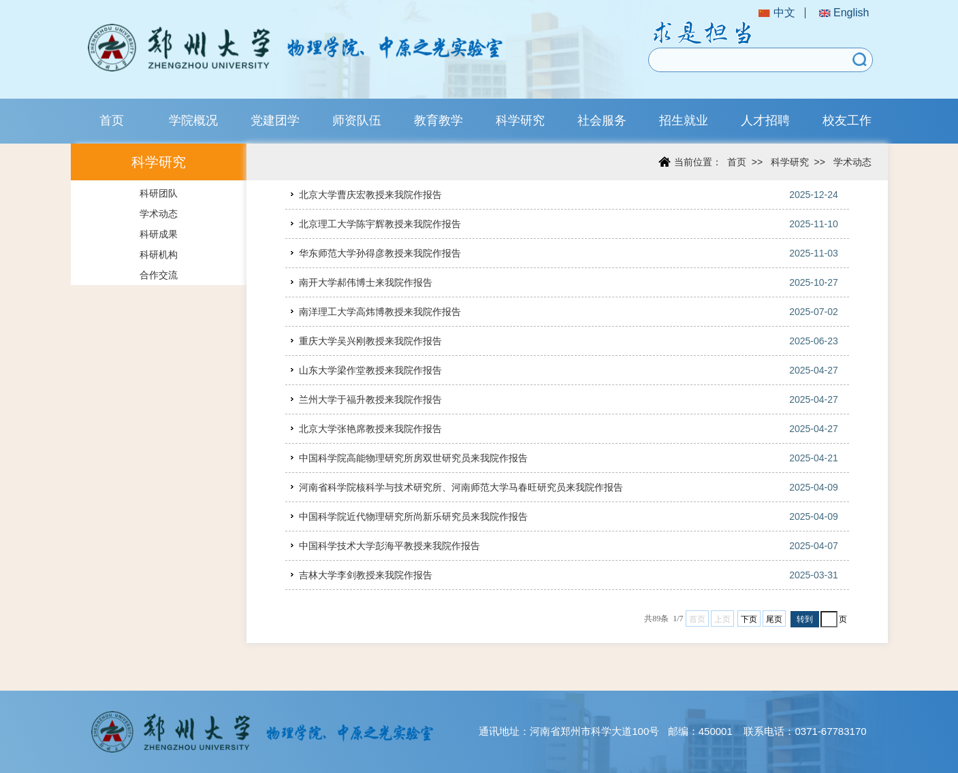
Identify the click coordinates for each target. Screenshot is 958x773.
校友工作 (847, 120)
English (844, 12)
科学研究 (520, 120)
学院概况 (193, 120)
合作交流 (159, 274)
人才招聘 (765, 120)
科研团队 (159, 193)
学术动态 (159, 213)
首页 (111, 120)
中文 (777, 12)
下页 (749, 619)
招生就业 (683, 120)
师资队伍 (356, 120)
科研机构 (159, 254)
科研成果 (159, 234)
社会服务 (601, 120)
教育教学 (438, 120)
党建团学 (275, 120)
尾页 (774, 619)
